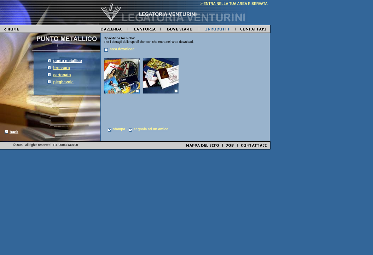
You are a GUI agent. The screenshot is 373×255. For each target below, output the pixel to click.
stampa (119, 129)
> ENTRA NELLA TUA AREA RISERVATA (234, 4)
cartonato (62, 75)
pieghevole (63, 82)
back (14, 132)
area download (122, 49)
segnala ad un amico (151, 129)
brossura (61, 68)
